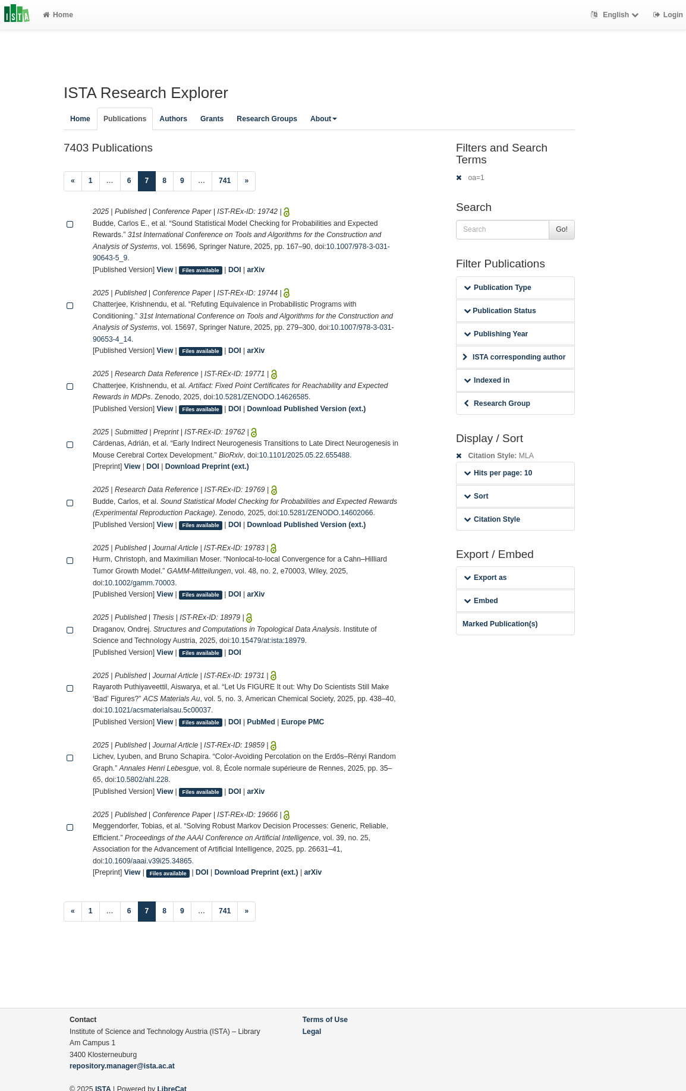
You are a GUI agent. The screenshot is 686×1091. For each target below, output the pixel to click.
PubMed (261, 722)
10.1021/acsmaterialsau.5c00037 (158, 710)
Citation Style (492, 519)
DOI (234, 270)
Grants (212, 119)
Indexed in (486, 380)
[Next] (246, 181)
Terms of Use (325, 1020)
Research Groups (267, 119)
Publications (124, 119)
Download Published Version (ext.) (306, 409)
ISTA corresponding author (514, 357)
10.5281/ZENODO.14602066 (326, 513)
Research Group (497, 403)
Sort (476, 496)
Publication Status (500, 311)
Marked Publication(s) (500, 624)
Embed (481, 601)
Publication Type (497, 287)
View (165, 270)
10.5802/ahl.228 (142, 779)
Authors (173, 119)
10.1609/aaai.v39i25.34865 (148, 861)
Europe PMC (302, 722)
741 (225, 180)
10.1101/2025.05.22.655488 (304, 455)
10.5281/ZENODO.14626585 (262, 397)
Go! (562, 229)
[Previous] (73, 181)
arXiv (256, 270)
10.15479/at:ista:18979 (268, 640)
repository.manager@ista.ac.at (122, 1066)
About (323, 119)
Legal (312, 1031)
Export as (485, 577)
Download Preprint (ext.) (207, 466)
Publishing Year (496, 334)
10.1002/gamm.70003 (140, 583)
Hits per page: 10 (498, 473)
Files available (200, 270)
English (616, 15)
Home (58, 15)
